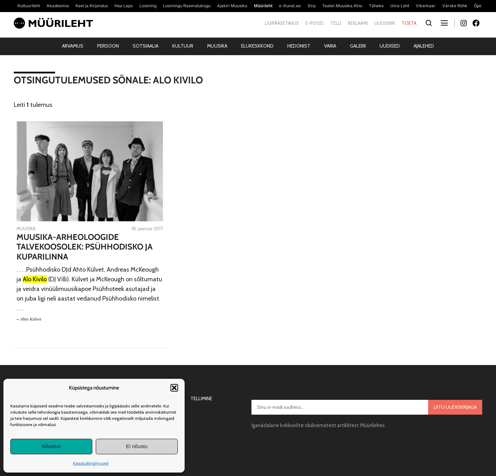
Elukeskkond (257, 46)
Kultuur (182, 46)
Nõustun (51, 446)
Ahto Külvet (30, 319)
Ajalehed (424, 46)
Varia (330, 46)
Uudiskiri (384, 23)
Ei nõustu (137, 446)
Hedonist (298, 46)
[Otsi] (428, 23)
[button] (174, 387)
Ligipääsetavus (282, 23)
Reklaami (358, 23)
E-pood (315, 23)
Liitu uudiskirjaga (455, 407)
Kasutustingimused (90, 463)
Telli (335, 23)
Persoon (108, 46)
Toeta (409, 23)
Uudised (390, 46)
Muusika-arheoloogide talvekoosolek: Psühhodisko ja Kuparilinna (85, 247)
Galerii (358, 46)
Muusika (217, 46)
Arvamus (72, 46)
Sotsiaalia (145, 46)
